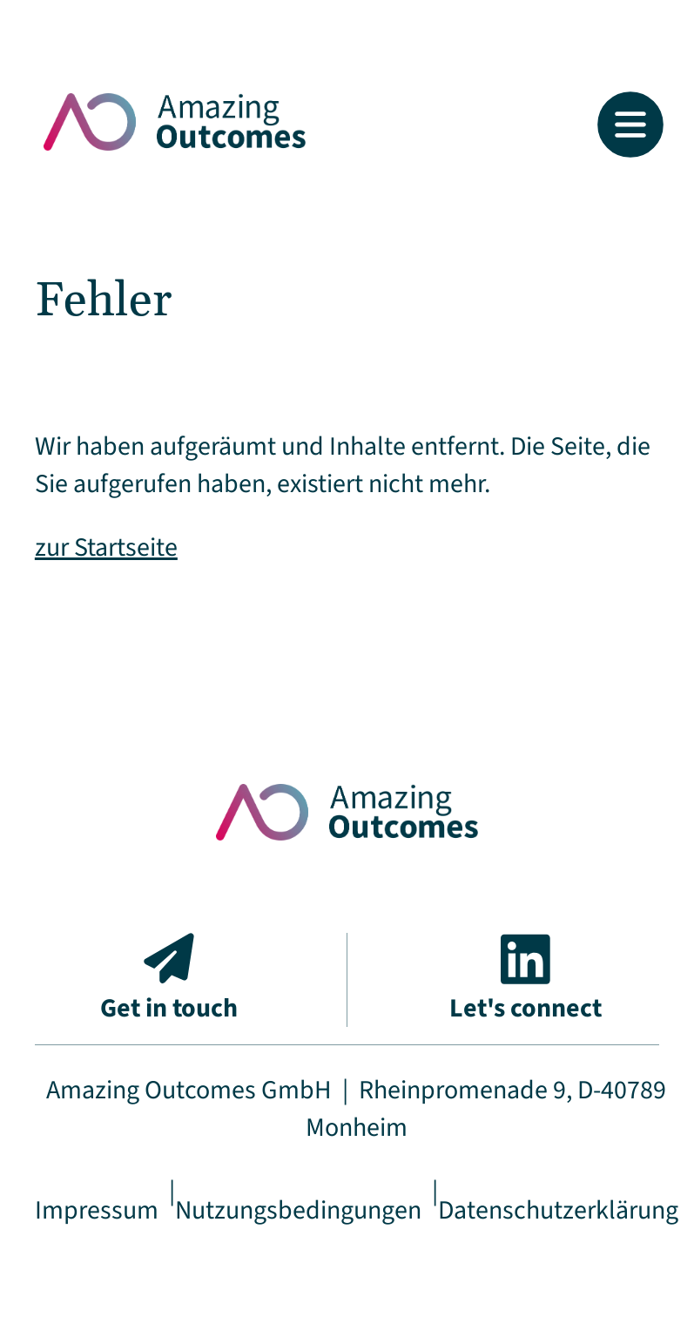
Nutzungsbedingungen (298, 1210)
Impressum (96, 1210)
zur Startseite (106, 547)
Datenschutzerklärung (558, 1210)
